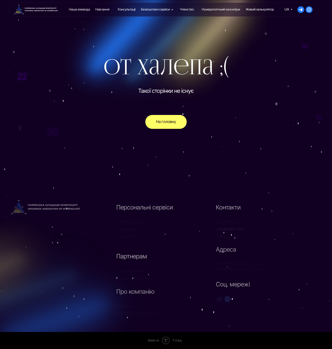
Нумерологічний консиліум (221, 9)
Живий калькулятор (260, 9)
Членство (187, 9)
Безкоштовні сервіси (155, 9)
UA (287, 9)
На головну (166, 121)
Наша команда (79, 9)
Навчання (102, 9)
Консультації (126, 9)
